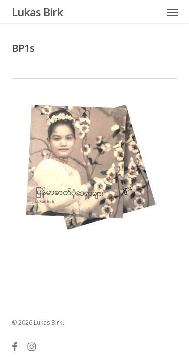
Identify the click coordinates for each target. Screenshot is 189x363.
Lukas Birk (37, 11)
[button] (172, 12)
